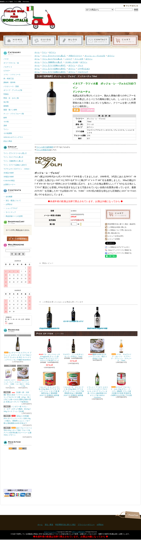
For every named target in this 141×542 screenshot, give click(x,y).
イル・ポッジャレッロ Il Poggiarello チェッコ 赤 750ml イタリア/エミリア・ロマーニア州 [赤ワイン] (49, 350)
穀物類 (6, 106)
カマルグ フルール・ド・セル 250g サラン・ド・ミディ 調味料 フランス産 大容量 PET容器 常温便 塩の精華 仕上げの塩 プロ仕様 (121, 384)
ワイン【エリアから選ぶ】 (14, 157)
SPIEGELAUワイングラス (13, 137)
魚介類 (6, 102)
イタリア (68, 59)
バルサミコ (8, 67)
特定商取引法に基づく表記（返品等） (122, 224)
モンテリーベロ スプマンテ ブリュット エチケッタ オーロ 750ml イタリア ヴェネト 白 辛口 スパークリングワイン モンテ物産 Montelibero (18, 349)
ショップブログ (70, 41)
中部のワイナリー (75, 56)
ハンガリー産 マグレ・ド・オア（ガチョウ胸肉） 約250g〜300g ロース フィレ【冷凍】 (17, 409)
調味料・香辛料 (9, 82)
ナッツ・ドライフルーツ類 (14, 114)
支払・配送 (49, 525)
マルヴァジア (83, 72)
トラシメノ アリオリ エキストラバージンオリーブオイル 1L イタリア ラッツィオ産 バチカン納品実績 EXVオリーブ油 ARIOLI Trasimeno (97, 385)
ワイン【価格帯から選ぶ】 (14, 161)
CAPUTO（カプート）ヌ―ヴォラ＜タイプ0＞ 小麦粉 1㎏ (10, 377)
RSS (13, 448)
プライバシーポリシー (86, 525)
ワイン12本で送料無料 (44, 147)
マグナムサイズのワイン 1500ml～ (17, 169)
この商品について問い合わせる (120, 230)
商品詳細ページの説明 (14, 216)
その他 (6, 122)
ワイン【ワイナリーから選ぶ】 (15, 153)
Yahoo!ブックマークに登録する (119, 250)
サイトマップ (11, 212)
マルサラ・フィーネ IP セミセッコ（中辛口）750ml (73, 348)
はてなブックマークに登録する (120, 253)
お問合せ (97, 41)
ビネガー (7, 71)
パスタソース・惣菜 (11, 86)
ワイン (6, 129)
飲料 (5, 118)
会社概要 (9, 197)
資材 (5, 126)
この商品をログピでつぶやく (119, 247)
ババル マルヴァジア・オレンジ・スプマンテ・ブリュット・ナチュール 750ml (121, 350)
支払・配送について (43, 41)
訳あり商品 (8, 141)
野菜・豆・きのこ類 (11, 98)
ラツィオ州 (78, 59)
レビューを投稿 (114, 239)
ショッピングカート (125, 41)
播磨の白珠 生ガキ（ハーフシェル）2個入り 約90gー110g (23, 377)
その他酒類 (8, 133)
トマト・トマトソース (12, 75)
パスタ (6, 59)
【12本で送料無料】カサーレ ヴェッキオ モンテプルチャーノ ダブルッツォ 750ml (73, 314)
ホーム (16, 41)
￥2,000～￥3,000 (71, 62)
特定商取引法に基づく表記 (65, 525)
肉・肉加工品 (9, 79)
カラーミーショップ (50, 532)
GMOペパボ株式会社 (78, 532)
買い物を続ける (114, 233)
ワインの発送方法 (43, 150)
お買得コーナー (9, 184)
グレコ (80, 65)
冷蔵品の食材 (9, 177)
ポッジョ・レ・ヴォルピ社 (94, 56)
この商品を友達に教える (117, 227)
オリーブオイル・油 (11, 63)
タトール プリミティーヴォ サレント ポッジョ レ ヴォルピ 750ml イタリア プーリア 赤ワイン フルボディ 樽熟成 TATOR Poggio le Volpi (97, 318)
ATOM (23, 448)
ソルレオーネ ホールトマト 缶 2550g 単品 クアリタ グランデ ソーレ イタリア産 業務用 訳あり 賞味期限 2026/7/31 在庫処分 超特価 (49, 384)
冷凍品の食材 (9, 173)
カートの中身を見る (17, 238)
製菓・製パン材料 (10, 110)
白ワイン (52, 52)
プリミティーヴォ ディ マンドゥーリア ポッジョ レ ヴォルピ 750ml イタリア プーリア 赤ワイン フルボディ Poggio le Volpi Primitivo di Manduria (49, 318)
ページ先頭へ (133, 515)
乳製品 (6, 94)
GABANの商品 (9, 181)
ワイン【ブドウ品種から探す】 (15, 165)
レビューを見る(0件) (115, 236)
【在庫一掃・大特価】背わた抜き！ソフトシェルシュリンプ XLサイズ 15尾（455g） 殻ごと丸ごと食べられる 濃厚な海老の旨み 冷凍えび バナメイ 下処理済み (17, 397)
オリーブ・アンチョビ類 (13, 90)
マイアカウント (131, 6)
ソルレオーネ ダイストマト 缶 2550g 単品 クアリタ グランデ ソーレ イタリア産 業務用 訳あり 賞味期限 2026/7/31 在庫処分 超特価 (73, 384)
